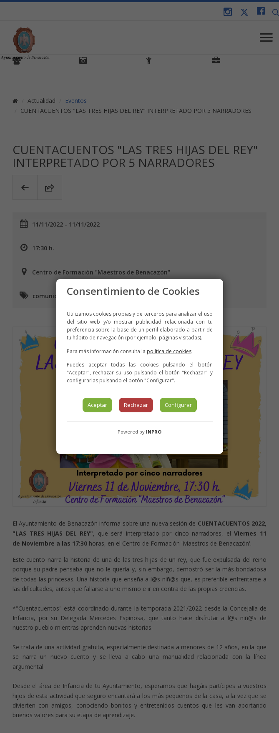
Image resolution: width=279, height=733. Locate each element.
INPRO (153, 432)
